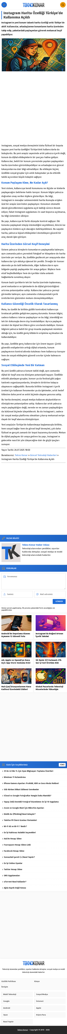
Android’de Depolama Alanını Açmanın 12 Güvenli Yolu (15, 635)
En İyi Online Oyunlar (12, 863)
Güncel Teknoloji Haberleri (43, 455)
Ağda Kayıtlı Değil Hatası (14, 888)
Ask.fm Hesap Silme (11, 839)
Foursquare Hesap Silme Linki (16, 845)
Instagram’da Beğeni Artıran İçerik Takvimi (49, 635)
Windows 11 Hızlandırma (14, 777)
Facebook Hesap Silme (13, 851)
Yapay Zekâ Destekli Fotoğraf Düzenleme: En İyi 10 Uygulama (30, 802)
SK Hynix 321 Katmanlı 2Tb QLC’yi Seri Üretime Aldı (48, 661)
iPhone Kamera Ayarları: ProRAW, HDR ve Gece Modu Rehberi (30, 783)
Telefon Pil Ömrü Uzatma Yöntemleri (19, 820)
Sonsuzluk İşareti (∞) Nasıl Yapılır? (18, 857)
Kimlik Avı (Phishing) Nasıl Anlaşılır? (18, 814)
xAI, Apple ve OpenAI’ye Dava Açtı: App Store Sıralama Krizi (15, 661)
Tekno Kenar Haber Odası (35, 544)
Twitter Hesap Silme (12, 869)
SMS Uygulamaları (11, 875)
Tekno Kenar (21, 455)
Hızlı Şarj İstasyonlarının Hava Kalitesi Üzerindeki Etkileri (16, 688)
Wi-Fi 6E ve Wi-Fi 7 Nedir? (14, 826)
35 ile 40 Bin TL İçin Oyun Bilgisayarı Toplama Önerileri (27, 771)
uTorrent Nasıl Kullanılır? (14, 882)
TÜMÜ (62, 765)
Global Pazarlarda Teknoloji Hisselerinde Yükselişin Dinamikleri (49, 689)
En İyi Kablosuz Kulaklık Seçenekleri (19, 832)
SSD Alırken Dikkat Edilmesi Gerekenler (20, 789)
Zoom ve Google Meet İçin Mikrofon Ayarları (23, 808)
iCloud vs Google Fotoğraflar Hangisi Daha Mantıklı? (26, 796)
